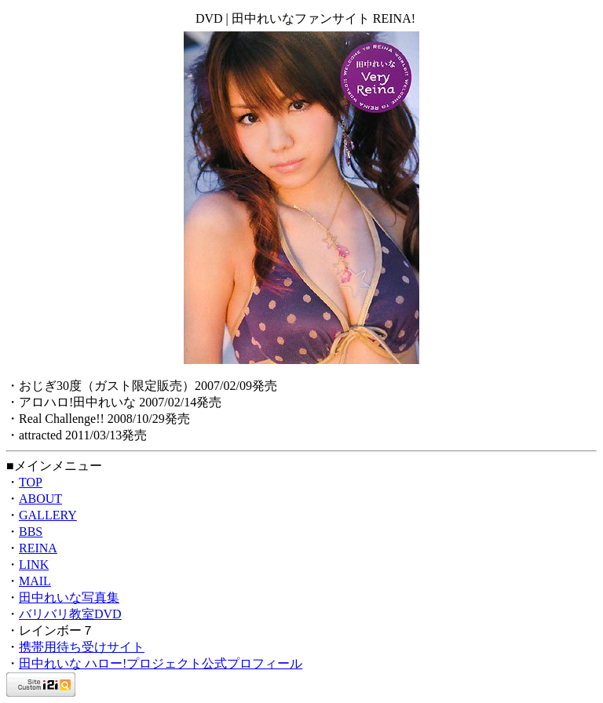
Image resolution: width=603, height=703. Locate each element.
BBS (30, 531)
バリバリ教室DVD (70, 614)
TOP (30, 482)
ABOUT (40, 498)
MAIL (35, 581)
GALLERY (48, 515)
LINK (34, 564)
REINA (38, 548)
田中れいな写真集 (69, 597)
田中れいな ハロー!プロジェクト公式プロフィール (160, 663)
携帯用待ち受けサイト (81, 647)
